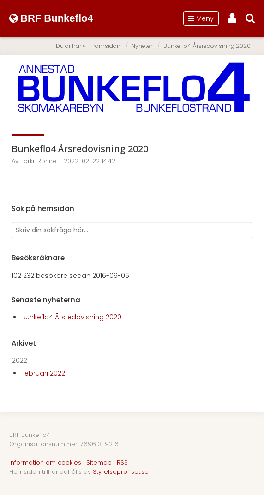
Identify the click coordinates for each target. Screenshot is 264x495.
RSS (122, 462)
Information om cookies (45, 462)
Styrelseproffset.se (121, 471)
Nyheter (142, 46)
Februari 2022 (43, 373)
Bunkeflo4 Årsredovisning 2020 (207, 46)
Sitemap (99, 462)
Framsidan (105, 46)
